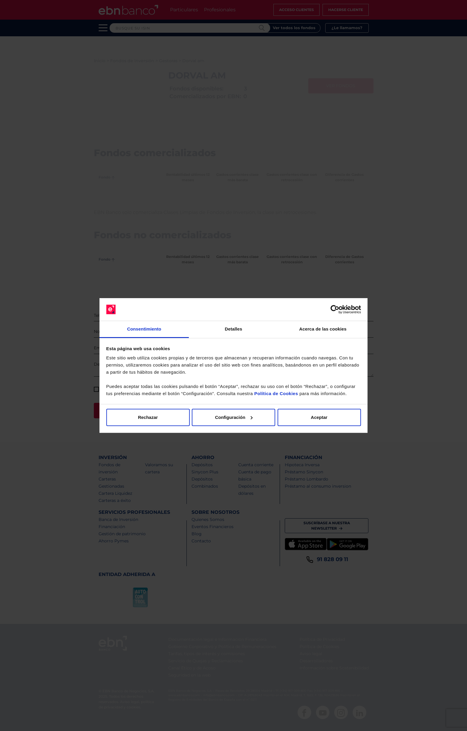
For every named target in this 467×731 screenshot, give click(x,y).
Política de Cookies (276, 393)
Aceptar (319, 417)
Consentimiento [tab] (144, 328)
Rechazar (148, 417)
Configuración (234, 417)
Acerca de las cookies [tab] (323, 328)
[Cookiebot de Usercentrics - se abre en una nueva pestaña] (335, 309)
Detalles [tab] (233, 328)
